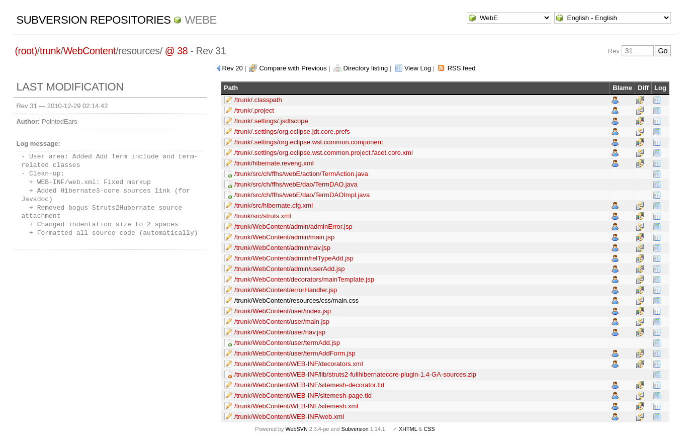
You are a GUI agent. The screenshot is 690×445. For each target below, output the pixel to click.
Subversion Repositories (93, 20)
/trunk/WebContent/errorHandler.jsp (285, 290)
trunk (50, 50)
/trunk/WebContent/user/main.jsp (281, 321)
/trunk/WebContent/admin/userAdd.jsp (289, 269)
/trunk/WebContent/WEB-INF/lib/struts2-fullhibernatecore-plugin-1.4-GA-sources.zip (355, 374)
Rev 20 (232, 68)
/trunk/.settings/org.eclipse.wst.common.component (308, 142)
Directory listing (365, 68)
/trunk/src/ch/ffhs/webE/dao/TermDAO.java (296, 184)
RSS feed (462, 68)
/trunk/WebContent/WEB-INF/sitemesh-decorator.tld (309, 385)
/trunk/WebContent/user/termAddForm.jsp (294, 353)
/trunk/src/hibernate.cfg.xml (273, 205)
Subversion (355, 429)
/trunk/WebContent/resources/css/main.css (296, 300)
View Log (417, 68)
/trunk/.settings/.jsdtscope (271, 121)
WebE (200, 20)
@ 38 (176, 50)
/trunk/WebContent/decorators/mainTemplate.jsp (304, 279)
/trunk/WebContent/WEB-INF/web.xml (289, 416)
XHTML (408, 429)
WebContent (89, 50)
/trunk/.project (254, 110)
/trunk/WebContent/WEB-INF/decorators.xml (298, 364)
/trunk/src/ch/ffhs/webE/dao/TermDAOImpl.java (302, 195)
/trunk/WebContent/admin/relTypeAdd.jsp (294, 258)
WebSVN (296, 429)
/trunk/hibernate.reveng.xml (274, 163)
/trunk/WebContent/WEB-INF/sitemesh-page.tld (303, 395)
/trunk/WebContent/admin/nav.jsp (282, 247)
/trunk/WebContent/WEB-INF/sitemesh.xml (296, 406)
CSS (429, 429)
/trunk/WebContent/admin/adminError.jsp (293, 226)
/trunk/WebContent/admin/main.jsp (284, 237)
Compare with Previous (292, 68)
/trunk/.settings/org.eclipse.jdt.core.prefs (292, 131)
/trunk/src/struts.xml (262, 216)
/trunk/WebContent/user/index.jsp (282, 311)
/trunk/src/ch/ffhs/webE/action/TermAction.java (301, 173)
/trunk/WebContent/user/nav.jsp (279, 332)
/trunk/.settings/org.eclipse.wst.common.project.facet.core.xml (323, 152)
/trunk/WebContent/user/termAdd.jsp (287, 342)
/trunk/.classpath (258, 100)
